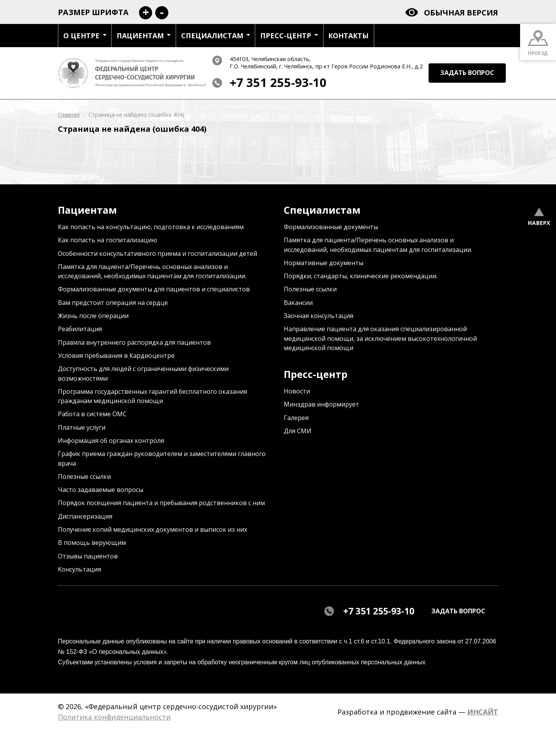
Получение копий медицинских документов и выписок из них (152, 529)
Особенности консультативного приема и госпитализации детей (157, 253)
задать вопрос (467, 72)
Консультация (79, 569)
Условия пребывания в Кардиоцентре (116, 355)
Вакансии (298, 302)
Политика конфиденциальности (114, 716)
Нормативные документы (323, 263)
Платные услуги (81, 427)
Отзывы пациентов (88, 556)
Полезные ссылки (84, 476)
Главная (69, 114)
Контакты (348, 35)
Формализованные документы (331, 227)
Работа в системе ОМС (92, 414)
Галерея (296, 417)
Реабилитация (80, 329)
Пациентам (144, 35)
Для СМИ (298, 431)
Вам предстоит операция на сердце (113, 302)
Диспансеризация (85, 516)
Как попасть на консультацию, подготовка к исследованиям (151, 227)
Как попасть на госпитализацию (107, 240)
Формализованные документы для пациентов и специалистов (154, 289)
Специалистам (215, 35)
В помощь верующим (92, 542)
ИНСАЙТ (482, 711)
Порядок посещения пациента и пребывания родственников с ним (161, 503)
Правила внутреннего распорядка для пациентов (134, 342)
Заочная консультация (318, 315)
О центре (85, 35)
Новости (297, 391)
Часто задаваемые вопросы (100, 489)
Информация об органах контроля (111, 440)
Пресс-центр (289, 35)
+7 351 (278, 82)
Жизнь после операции (93, 315)
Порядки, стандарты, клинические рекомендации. (360, 276)
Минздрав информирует (321, 404)
